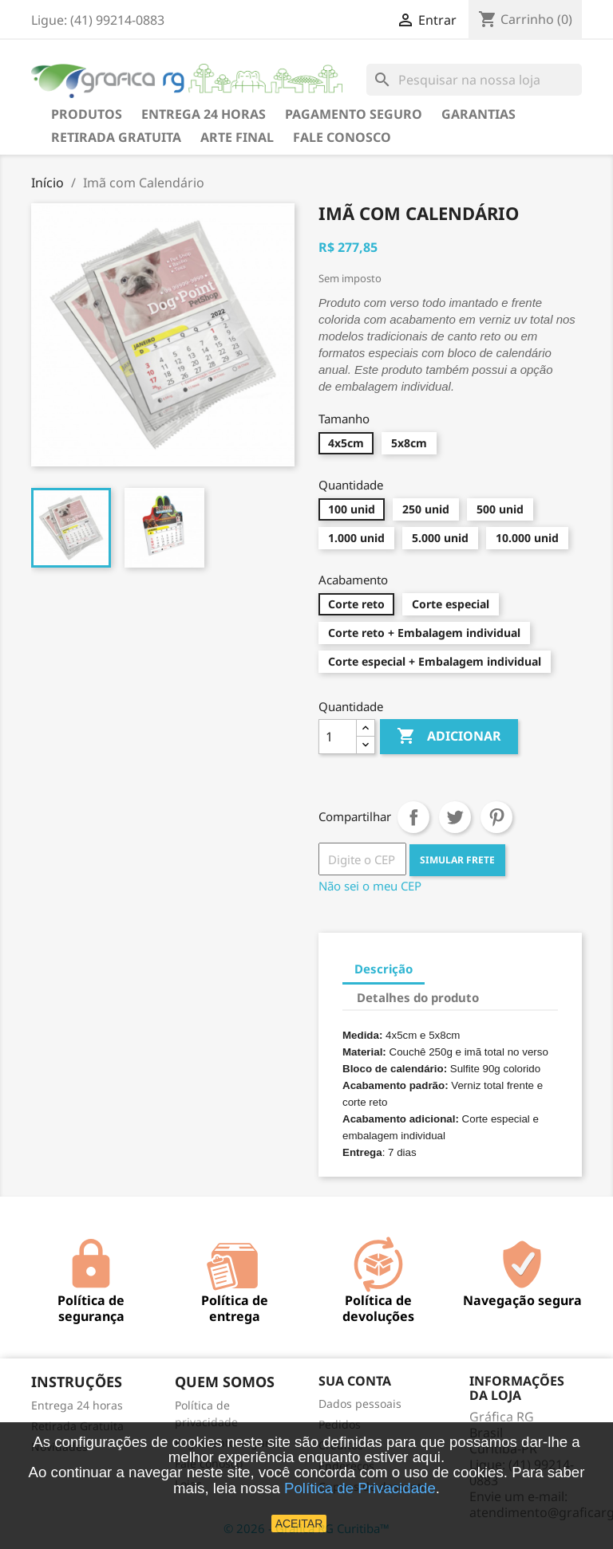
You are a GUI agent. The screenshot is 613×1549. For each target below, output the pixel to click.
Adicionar (449, 736)
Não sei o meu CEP (369, 886)
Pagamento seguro (353, 114)
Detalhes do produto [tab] (418, 997)
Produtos (86, 114)
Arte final (237, 137)
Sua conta (354, 1381)
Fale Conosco (342, 137)
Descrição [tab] (383, 969)
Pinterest (496, 817)
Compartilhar (413, 817)
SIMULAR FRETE (457, 860)
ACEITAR (299, 1523)
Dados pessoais (359, 1403)
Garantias (478, 114)
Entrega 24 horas (203, 114)
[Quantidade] (337, 736)
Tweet (455, 817)
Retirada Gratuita (116, 137)
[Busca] (474, 80)
